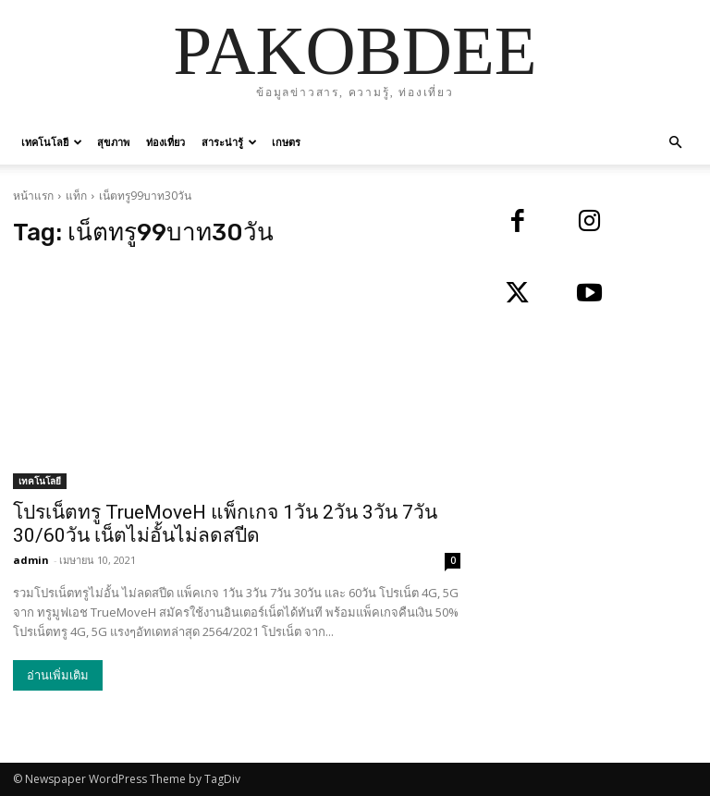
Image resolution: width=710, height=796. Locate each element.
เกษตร (286, 142)
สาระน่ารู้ (229, 142)
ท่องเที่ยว (165, 142)
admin (31, 560)
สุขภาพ (113, 142)
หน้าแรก (33, 195)
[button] (675, 143)
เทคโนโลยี (51, 142)
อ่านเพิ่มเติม (58, 675)
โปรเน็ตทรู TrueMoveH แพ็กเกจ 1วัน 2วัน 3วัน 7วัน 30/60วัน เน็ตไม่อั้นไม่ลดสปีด (225, 523)
